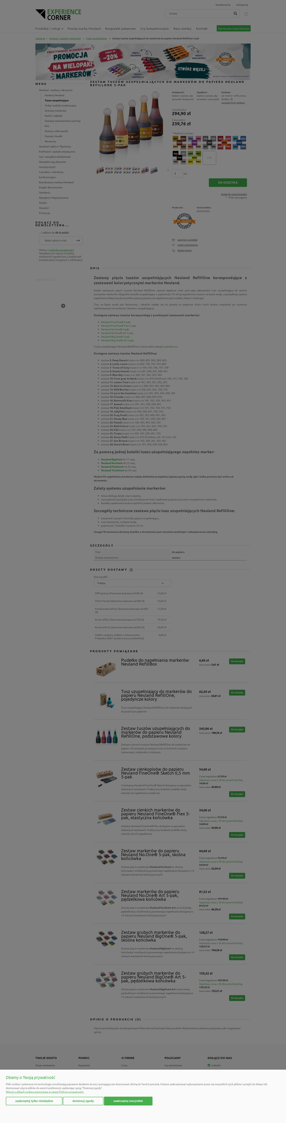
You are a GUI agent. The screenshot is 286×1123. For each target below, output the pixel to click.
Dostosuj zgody (83, 1101)
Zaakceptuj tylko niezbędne (34, 1101)
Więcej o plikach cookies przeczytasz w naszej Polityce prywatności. (45, 1091)
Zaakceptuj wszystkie (128, 1101)
